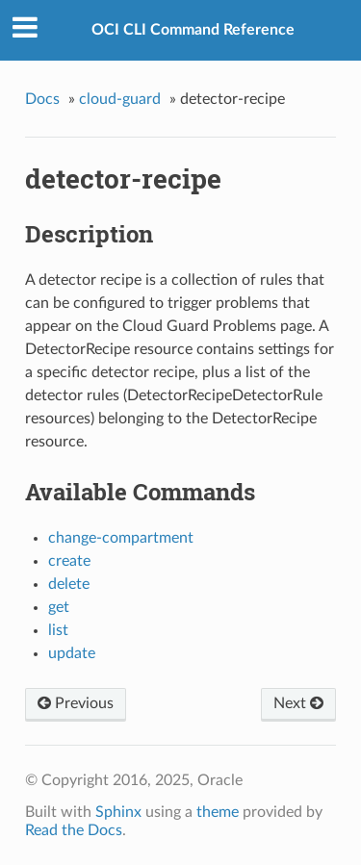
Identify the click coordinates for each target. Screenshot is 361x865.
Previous (76, 703)
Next (298, 703)
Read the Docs (73, 830)
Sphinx (118, 812)
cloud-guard (120, 99)
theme (217, 812)
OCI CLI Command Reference (193, 30)
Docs (42, 99)
